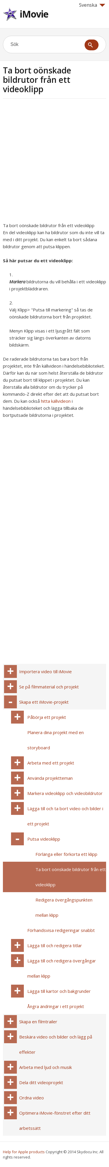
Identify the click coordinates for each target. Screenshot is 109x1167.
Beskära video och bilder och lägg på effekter (55, 1044)
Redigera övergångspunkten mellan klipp (63, 907)
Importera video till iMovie (45, 671)
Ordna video (31, 1098)
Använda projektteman (50, 778)
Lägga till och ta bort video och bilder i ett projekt (65, 816)
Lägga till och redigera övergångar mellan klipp (61, 968)
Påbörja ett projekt (46, 717)
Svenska (92, 5)
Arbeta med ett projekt (50, 763)
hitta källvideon (56, 401)
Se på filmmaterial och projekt (49, 687)
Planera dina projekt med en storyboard (55, 739)
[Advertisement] (54, 162)
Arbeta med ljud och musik (45, 1067)
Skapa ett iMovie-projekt (44, 702)
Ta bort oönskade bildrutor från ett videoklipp (70, 876)
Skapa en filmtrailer (38, 1021)
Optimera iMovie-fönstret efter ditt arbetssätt (54, 1120)
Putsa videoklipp (43, 839)
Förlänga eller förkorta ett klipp (66, 854)
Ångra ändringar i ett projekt (55, 1006)
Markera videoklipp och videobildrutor (65, 793)
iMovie (34, 14)
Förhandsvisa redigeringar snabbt (61, 930)
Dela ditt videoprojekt (41, 1082)
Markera (17, 282)
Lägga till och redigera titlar (54, 945)
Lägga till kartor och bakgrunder (59, 991)
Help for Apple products (24, 1151)
